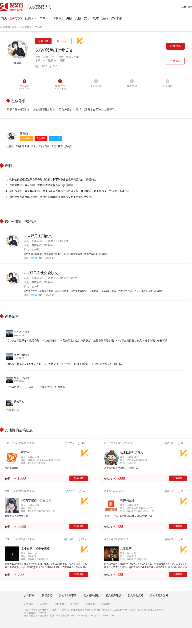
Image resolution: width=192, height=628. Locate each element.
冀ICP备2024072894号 (77, 615)
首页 (14, 27)
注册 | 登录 (186, 6)
